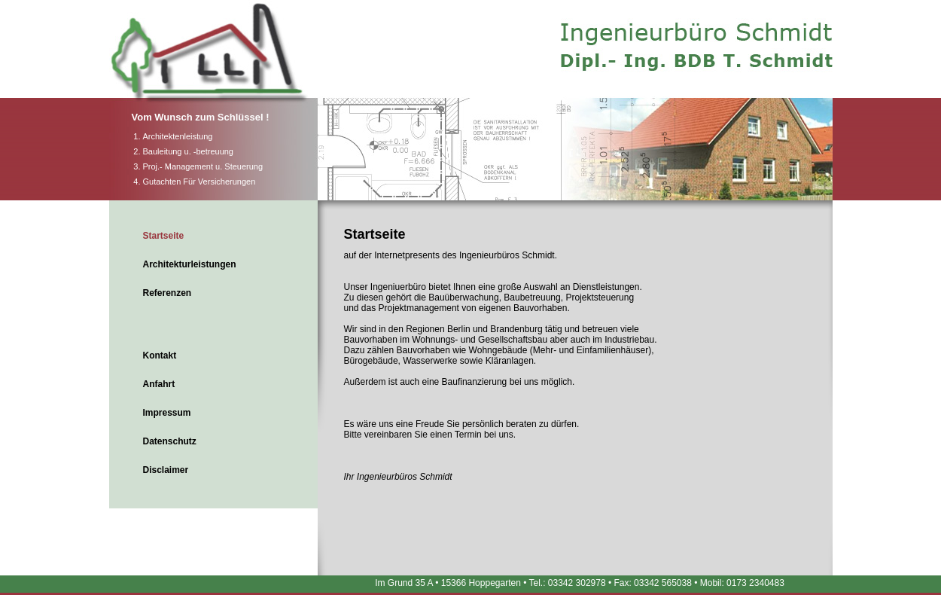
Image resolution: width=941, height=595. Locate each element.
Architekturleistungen (189, 264)
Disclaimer (166, 470)
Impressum (167, 412)
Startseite (163, 235)
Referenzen (167, 293)
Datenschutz (169, 441)
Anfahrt (159, 384)
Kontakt (160, 355)
